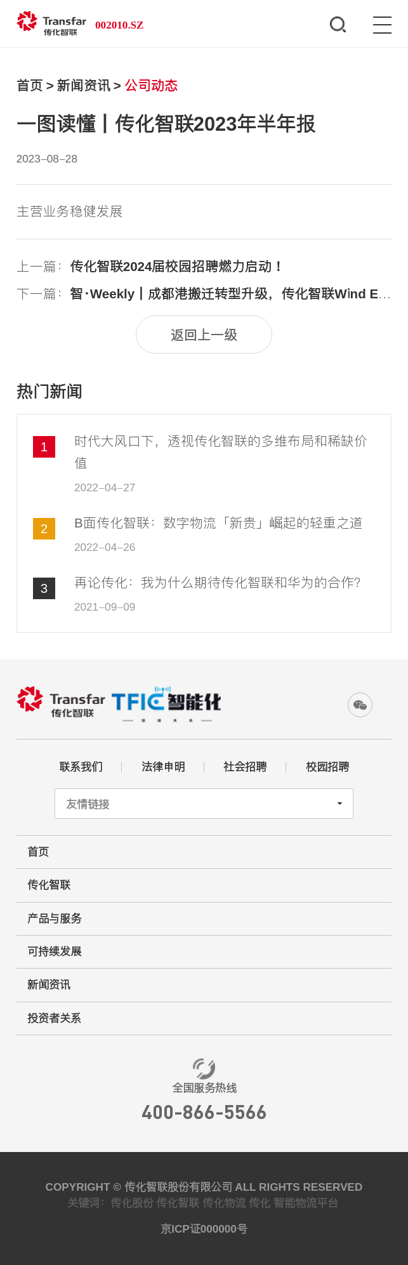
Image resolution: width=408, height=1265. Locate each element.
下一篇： (204, 293)
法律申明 (163, 766)
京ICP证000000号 (204, 1228)
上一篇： (151, 266)
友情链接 (87, 804)
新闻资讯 (83, 85)
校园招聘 (327, 766)
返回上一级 (204, 335)
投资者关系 (54, 1018)
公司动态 (151, 85)
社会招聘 (245, 766)
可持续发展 (54, 951)
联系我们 (80, 766)
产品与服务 (54, 918)
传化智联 (48, 884)
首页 (29, 85)
